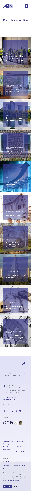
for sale (18, 438)
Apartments (19, 444)
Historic (5, 446)
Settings (16, 486)
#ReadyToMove (20, 441)
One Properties (8, 441)
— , (17, 390)
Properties (6, 438)
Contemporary (7, 444)
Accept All (7, 486)
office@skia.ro (10, 400)
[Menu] (26, 6)
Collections (6, 449)
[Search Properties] (21, 6)
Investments (7, 452)
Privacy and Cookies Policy (13, 481)
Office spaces (20, 451)
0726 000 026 (11, 397)
